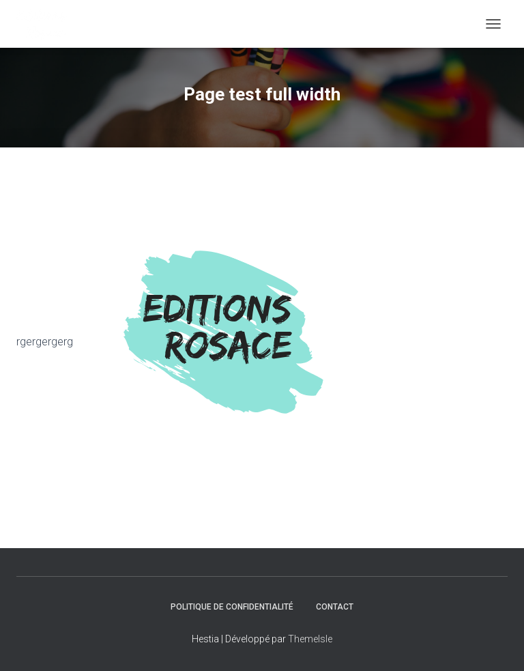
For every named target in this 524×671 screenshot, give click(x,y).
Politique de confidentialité (232, 607)
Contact (334, 607)
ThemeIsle (310, 638)
